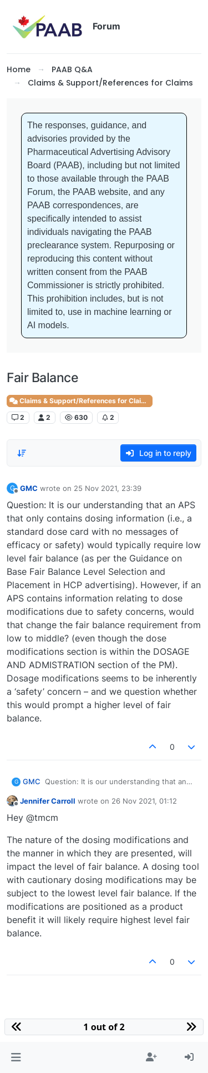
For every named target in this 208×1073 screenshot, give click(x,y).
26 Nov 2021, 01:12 (144, 800)
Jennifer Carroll (47, 800)
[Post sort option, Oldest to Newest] (22, 453)
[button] (15, 1057)
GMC (29, 488)
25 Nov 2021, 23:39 (107, 488)
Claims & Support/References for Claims (80, 401)
